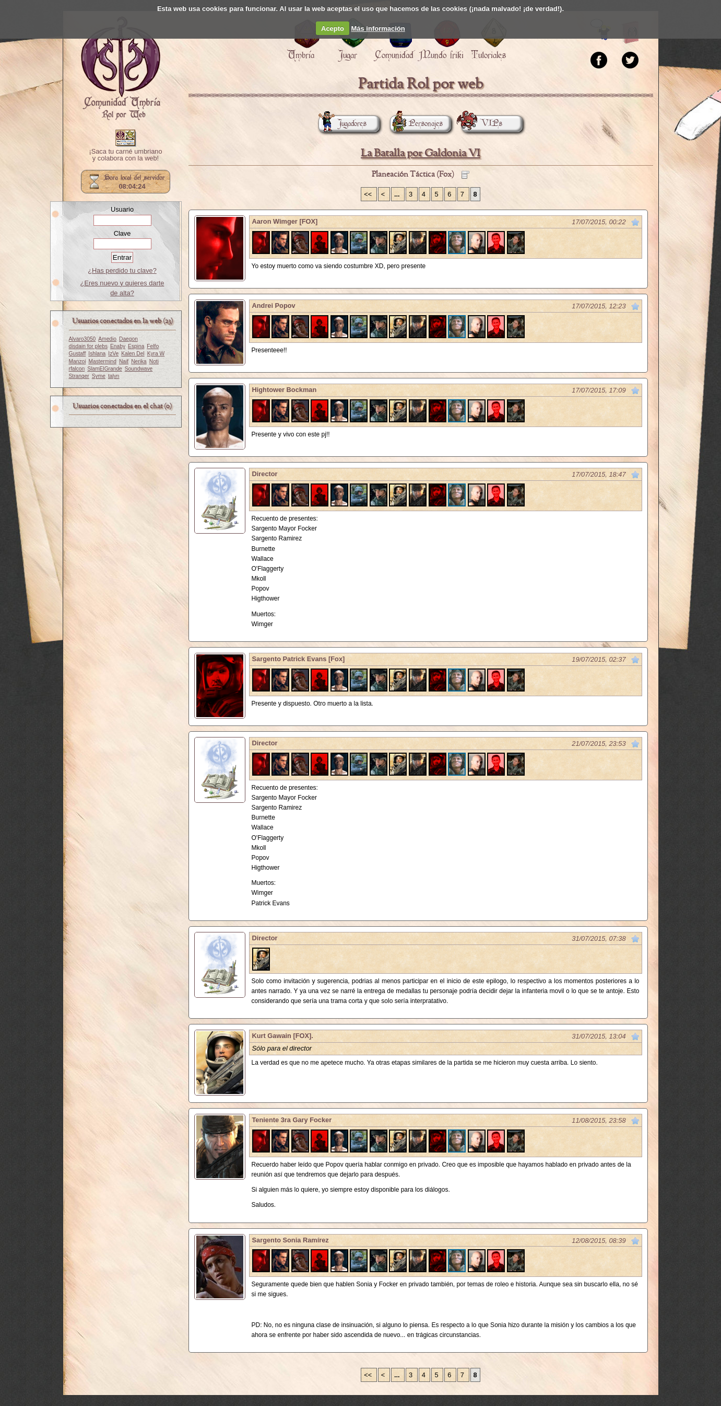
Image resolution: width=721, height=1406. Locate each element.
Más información (378, 28)
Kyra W (156, 353)
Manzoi (77, 361)
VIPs (482, 124)
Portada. (120, 68)
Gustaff (77, 353)
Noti (154, 361)
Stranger (79, 376)
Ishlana (96, 353)
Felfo (153, 346)
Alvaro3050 (82, 339)
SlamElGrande (104, 369)
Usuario (122, 209)
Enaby (117, 346)
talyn (114, 376)
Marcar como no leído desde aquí (635, 222)
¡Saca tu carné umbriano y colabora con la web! (125, 155)
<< (369, 194)
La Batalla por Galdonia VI (420, 153)
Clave (122, 233)
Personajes (416, 124)
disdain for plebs (88, 346)
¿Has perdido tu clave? (122, 270)
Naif (123, 361)
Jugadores (342, 124)
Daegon (128, 339)
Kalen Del (132, 353)
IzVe (113, 353)
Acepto (332, 28)
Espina (136, 346)
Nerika (139, 361)
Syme (98, 376)
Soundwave (139, 369)
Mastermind (102, 361)
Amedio (107, 339)
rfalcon (77, 369)
